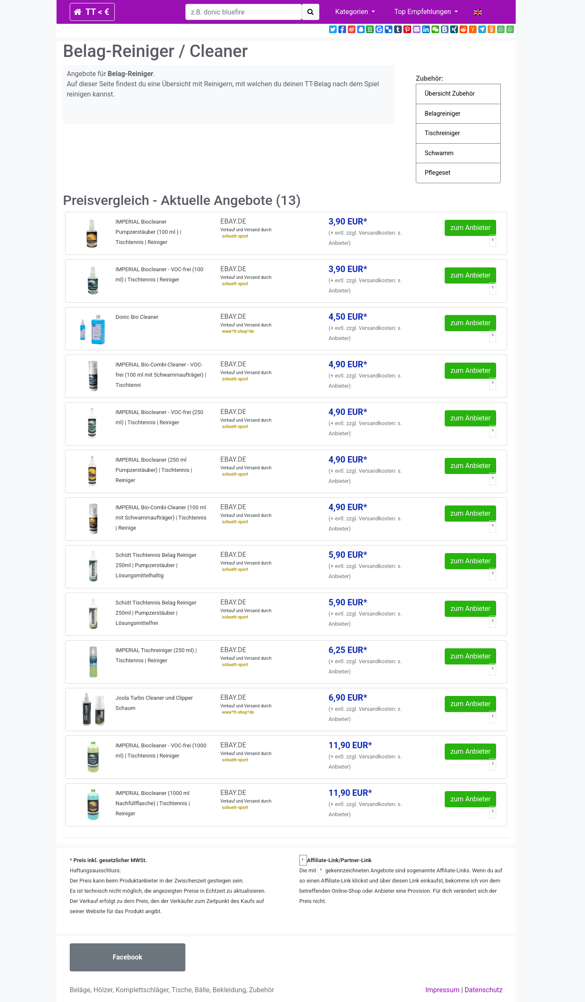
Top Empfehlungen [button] (423, 12)
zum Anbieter (470, 228)
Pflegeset (437, 172)
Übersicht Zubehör (450, 93)
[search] (243, 12)
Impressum (442, 990)
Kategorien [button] (352, 12)
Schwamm (439, 153)
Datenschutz (484, 990)
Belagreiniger (442, 113)
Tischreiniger (442, 133)
